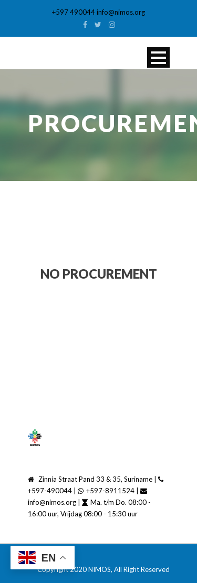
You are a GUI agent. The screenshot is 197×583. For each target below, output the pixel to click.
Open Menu (158, 57)
